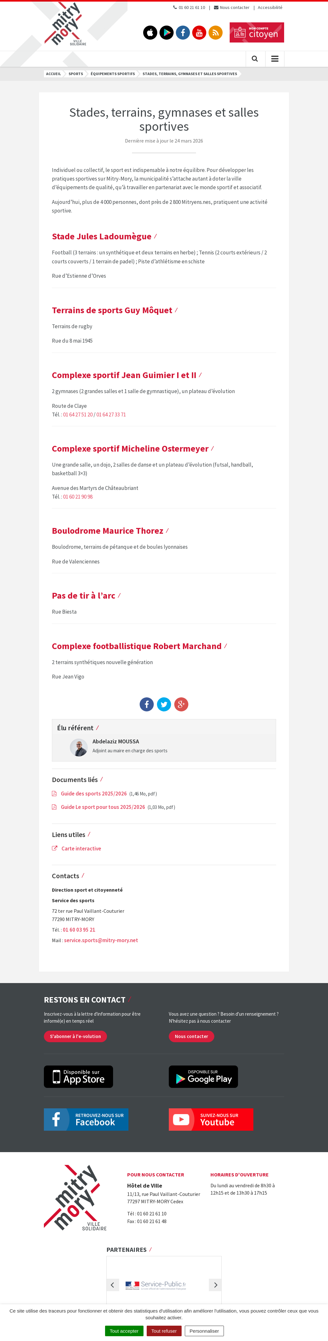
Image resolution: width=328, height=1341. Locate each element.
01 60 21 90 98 (78, 496)
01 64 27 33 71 (111, 414)
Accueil (53, 73)
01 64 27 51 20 (78, 414)
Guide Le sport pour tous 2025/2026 (99, 806)
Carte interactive (76, 848)
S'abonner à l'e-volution (75, 1036)
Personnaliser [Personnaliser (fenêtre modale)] (204, 1331)
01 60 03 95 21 (79, 929)
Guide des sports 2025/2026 (90, 793)
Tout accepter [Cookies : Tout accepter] (124, 1331)
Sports (76, 73)
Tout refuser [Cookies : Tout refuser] (164, 1331)
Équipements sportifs (113, 73)
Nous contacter (231, 7)
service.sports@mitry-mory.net (101, 940)
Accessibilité (270, 7)
